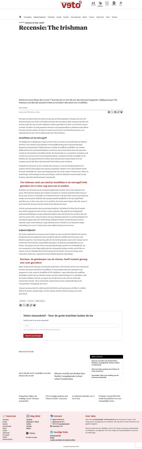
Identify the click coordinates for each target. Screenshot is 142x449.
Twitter (28, 424)
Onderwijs (51, 17)
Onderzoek (100, 17)
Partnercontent (7, 439)
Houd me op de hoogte (33, 336)
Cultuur (91, 17)
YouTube (29, 426)
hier (100, 430)
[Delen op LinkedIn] (115, 112)
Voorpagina (27, 17)
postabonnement (64, 424)
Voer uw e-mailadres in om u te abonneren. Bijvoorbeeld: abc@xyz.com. (42, 329)
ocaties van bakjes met (58, 440)
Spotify (28, 428)
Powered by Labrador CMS (71, 446)
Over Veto (114, 8)
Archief (107, 8)
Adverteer (93, 8)
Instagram (29, 422)
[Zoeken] (120, 7)
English (5, 437)
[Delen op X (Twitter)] (112, 112)
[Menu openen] (20, 17)
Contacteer (55, 426)
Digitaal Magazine (40, 17)
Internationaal (76, 17)
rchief (52, 438)
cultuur (30, 301)
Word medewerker (100, 8)
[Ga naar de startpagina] (71, 7)
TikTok (37, 422)
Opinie (85, 17)
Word (54, 419)
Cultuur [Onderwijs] (5, 430)
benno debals (40, 301)
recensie (22, 301)
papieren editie (70, 440)
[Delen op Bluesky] (121, 112)
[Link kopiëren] (118, 112)
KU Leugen (6, 435)
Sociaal (58, 17)
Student (66, 17)
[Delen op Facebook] (108, 112)
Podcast (114, 17)
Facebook (29, 419)
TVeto (108, 17)
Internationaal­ (7, 426)
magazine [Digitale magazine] (56, 435)
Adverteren (55, 422)
